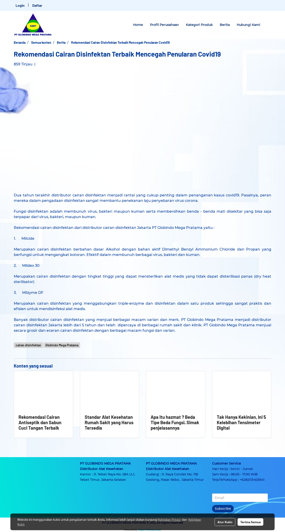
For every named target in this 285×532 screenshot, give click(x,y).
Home (138, 25)
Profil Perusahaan (164, 25)
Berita (225, 25)
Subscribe (223, 509)
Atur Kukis (224, 522)
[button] (267, 25)
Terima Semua (250, 522)
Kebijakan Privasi (169, 519)
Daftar (37, 5)
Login (20, 5)
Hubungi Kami (248, 25)
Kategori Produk (199, 25)
